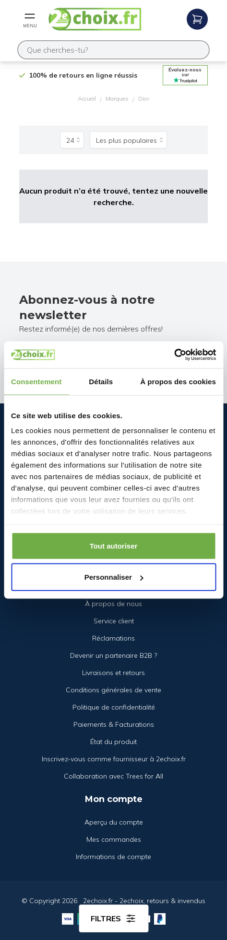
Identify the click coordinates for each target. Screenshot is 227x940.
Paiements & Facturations (113, 724)
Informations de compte (113, 856)
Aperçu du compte (113, 822)
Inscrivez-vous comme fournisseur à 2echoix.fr (114, 759)
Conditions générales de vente (113, 690)
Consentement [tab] (36, 381)
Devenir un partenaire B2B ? (113, 655)
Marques (117, 98)
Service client (114, 621)
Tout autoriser (114, 545)
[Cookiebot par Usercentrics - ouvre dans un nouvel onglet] (174, 355)
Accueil (87, 98)
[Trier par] (128, 140)
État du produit (113, 741)
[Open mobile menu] (29, 19)
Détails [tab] (101, 381)
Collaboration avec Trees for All (113, 776)
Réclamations (113, 638)
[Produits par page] (72, 140)
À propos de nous (113, 603)
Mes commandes (113, 839)
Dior (143, 98)
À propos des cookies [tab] (178, 381)
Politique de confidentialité (113, 707)
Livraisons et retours (113, 672)
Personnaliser (113, 577)
